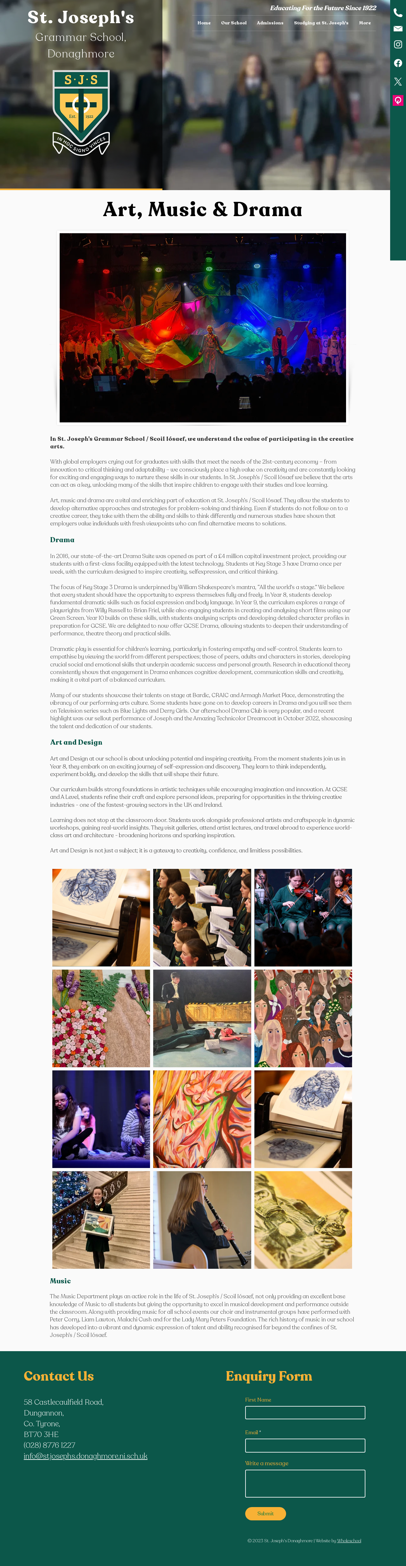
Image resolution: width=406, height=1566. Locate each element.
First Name (258, 1399)
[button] (234, 23)
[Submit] (265, 1513)
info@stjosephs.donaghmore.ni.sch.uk (85, 1456)
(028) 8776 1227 (49, 1445)
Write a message (266, 1463)
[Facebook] (398, 63)
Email (251, 1432)
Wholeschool (349, 1541)
